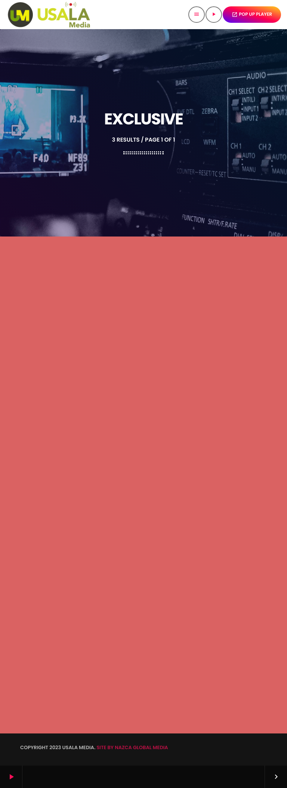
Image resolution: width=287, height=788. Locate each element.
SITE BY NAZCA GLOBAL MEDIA (132, 747)
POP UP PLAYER (252, 14)
